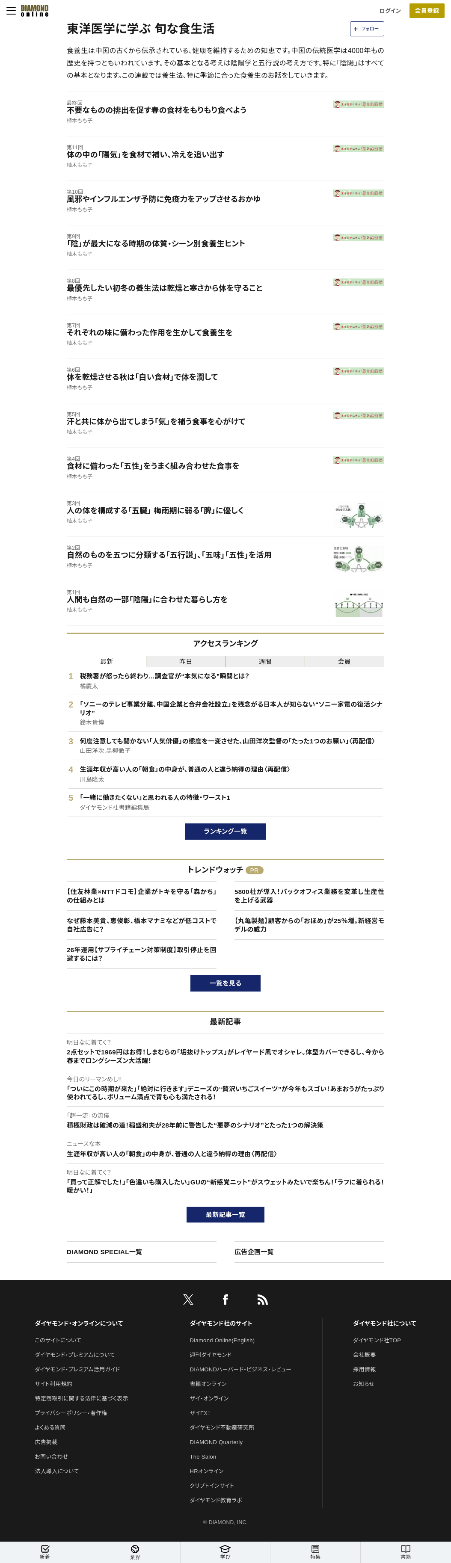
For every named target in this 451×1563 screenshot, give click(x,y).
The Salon (203, 1456)
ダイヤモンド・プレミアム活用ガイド (77, 1369)
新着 (45, 1552)
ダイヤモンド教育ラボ (216, 1500)
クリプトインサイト (212, 1486)
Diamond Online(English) (222, 1340)
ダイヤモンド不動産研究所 (222, 1427)
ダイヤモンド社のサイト (221, 1323)
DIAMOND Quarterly (216, 1442)
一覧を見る (226, 983)
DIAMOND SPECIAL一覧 (104, 1251)
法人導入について (57, 1471)
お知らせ (363, 1384)
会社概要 (364, 1355)
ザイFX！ (200, 1413)
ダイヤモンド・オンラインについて (79, 1323)
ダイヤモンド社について (384, 1323)
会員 (344, 661)
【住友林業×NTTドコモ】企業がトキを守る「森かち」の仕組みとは (142, 896)
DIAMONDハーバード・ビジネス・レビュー (241, 1369)
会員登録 (427, 10)
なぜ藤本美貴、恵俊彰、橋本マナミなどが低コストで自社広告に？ (142, 925)
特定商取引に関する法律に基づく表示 (81, 1398)
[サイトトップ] (32, 11)
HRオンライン (207, 1471)
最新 (106, 661)
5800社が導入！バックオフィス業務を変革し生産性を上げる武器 (309, 896)
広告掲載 (46, 1442)
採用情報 (364, 1369)
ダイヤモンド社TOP (377, 1340)
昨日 (186, 661)
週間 (265, 661)
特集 (315, 1552)
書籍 (406, 1552)
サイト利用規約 (53, 1384)
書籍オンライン (208, 1384)
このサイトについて (58, 1340)
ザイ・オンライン (209, 1398)
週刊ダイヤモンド (211, 1355)
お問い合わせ (51, 1456)
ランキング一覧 (225, 831)
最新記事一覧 (225, 1214)
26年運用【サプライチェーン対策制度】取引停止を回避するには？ (142, 954)
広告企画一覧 (254, 1251)
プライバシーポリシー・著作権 (71, 1413)
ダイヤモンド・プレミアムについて (75, 1355)
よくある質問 (50, 1427)
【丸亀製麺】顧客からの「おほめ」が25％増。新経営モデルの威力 (309, 925)
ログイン (390, 11)
